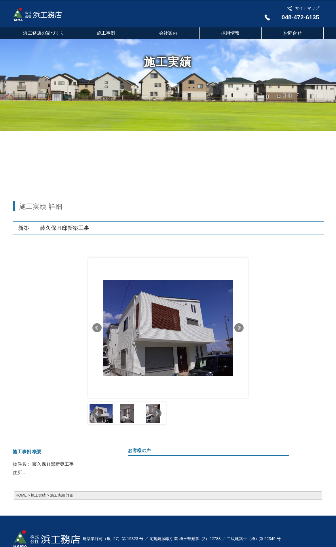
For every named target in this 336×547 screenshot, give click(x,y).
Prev (97, 327)
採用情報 (230, 33)
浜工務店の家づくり (43, 33)
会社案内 (168, 33)
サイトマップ (307, 8)
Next (239, 327)
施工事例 (106, 33)
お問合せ (292, 33)
